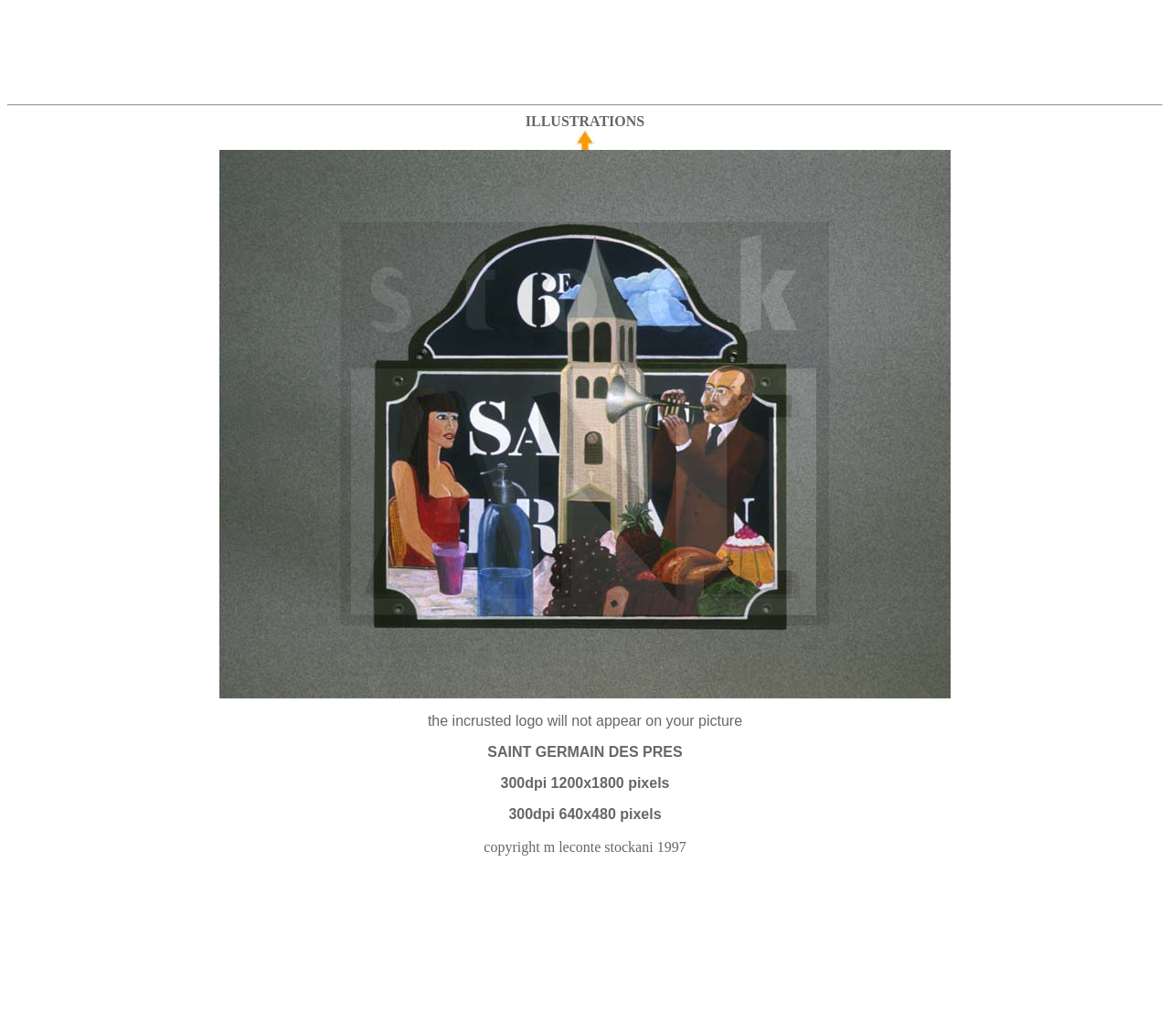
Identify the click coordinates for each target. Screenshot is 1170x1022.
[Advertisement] (585, 48)
